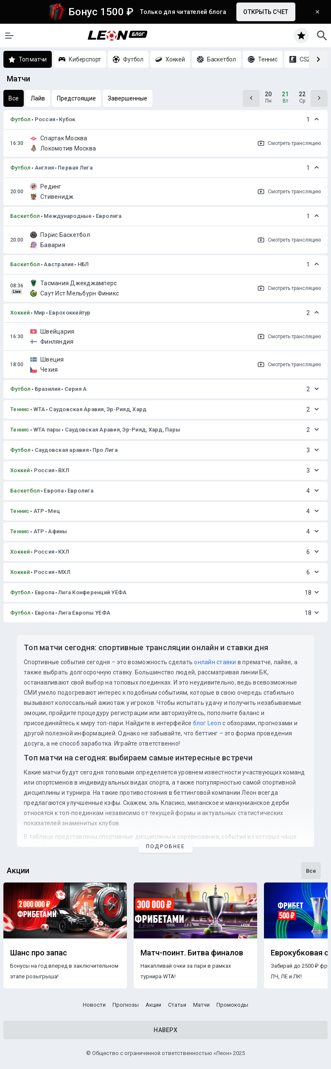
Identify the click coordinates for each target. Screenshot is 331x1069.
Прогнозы (125, 1005)
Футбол (20, 119)
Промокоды (232, 1005)
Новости (94, 1005)
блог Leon (207, 723)
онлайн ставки (215, 662)
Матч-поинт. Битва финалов (191, 953)
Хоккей (20, 312)
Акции (153, 1005)
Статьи (177, 1005)
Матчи (201, 1005)
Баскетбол (25, 216)
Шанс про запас (38, 953)
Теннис (20, 409)
